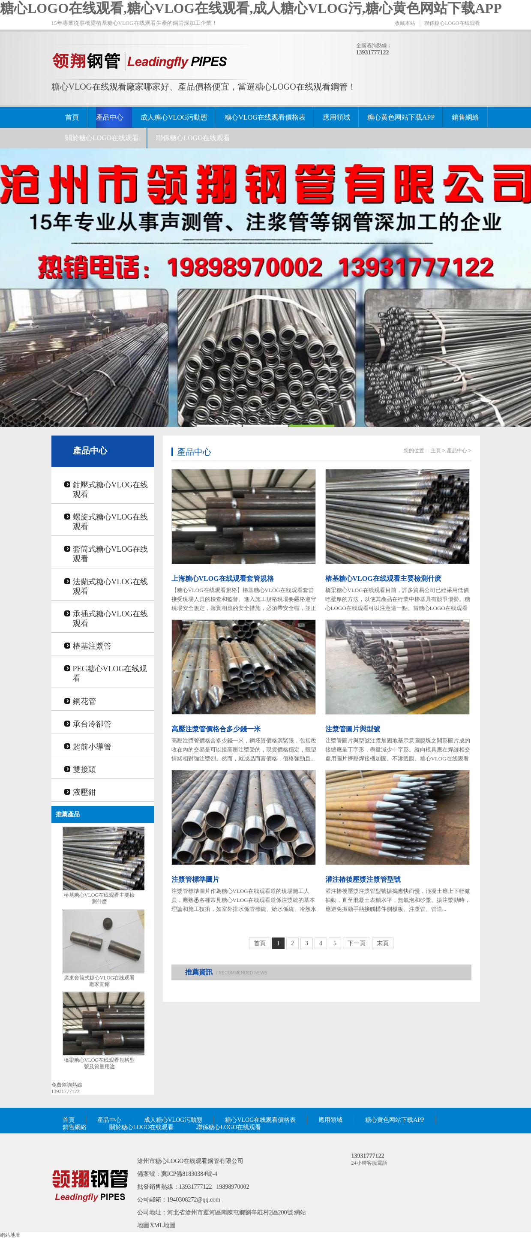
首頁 (72, 117)
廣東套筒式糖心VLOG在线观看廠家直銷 (99, 981)
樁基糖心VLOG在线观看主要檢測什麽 (99, 898)
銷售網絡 (465, 117)
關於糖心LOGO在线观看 (102, 137)
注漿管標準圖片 (195, 879)
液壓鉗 (84, 792)
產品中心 (109, 117)
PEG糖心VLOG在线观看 (110, 673)
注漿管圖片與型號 (352, 729)
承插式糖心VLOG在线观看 (110, 619)
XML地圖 (162, 1225)
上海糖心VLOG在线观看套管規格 (222, 578)
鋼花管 (84, 701)
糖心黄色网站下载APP (401, 117)
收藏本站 (405, 23)
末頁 (383, 943)
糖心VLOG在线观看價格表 (265, 117)
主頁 (436, 451)
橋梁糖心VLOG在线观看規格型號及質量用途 (99, 1063)
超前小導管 (92, 746)
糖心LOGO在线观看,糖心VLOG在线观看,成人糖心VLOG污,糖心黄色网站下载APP (251, 8)
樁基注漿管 (92, 646)
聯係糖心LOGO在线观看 (452, 23)
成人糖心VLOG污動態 (174, 117)
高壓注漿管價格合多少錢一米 (216, 729)
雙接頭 (84, 769)
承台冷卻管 (92, 724)
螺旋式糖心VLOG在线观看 (110, 522)
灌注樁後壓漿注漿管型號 (363, 879)
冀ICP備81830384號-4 (189, 1174)
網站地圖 (10, 1235)
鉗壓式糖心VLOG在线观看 (110, 490)
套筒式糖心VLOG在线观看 (110, 554)
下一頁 (357, 943)
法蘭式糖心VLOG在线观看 (110, 586)
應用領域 (336, 117)
